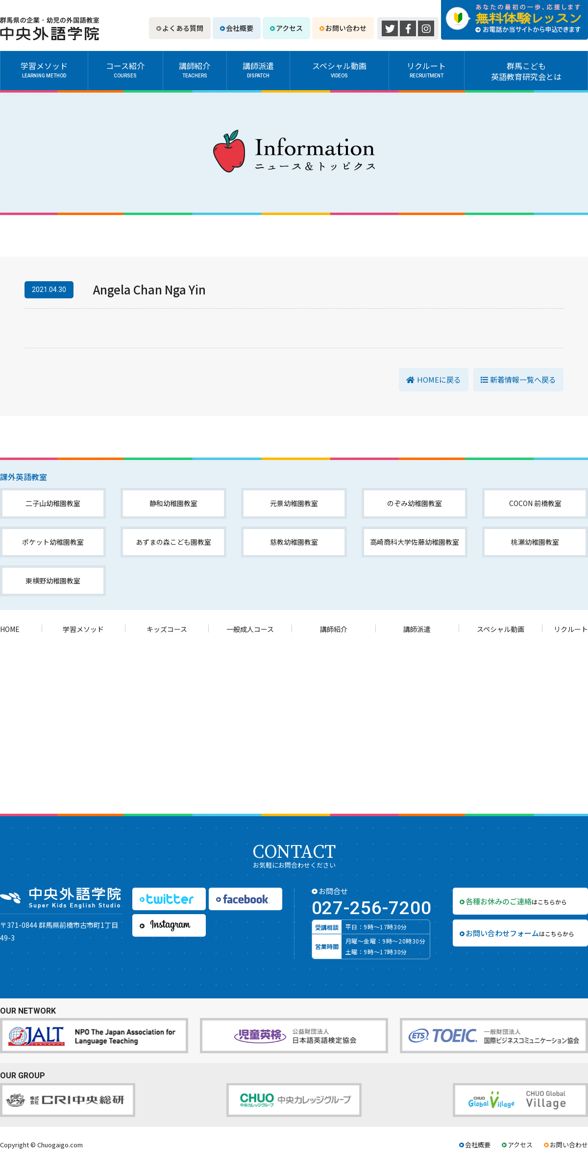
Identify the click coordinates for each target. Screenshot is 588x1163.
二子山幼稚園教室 (52, 503)
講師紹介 (194, 69)
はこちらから (516, 901)
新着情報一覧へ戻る (523, 379)
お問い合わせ (346, 28)
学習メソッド (44, 69)
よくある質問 (182, 28)
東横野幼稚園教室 (52, 580)
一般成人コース (250, 629)
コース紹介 (125, 69)
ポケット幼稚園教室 (53, 542)
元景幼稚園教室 (294, 503)
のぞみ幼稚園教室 (414, 503)
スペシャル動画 (339, 69)
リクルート (426, 69)
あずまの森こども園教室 (173, 542)
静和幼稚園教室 (173, 503)
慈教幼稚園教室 (294, 542)
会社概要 (239, 28)
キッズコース (167, 629)
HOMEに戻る (439, 379)
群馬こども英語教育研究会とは (526, 71)
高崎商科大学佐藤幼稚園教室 (414, 542)
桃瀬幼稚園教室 (535, 542)
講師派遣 (258, 69)
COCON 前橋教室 (535, 503)
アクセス (289, 28)
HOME (10, 629)
